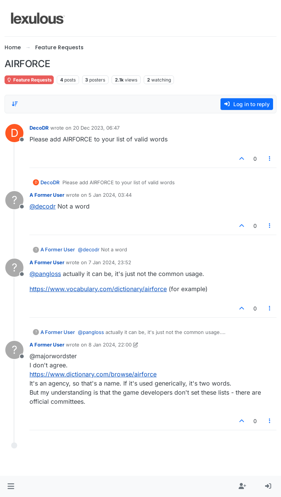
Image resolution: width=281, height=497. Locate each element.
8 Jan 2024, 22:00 (110, 345)
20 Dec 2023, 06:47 (96, 128)
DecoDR (39, 128)
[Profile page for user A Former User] (14, 200)
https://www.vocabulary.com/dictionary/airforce (98, 289)
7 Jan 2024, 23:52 (109, 262)
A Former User (46, 195)
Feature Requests (29, 80)
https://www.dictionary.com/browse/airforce (93, 374)
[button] (11, 486)
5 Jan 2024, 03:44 (110, 195)
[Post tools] (270, 159)
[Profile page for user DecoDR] (14, 133)
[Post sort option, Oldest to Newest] (15, 103)
